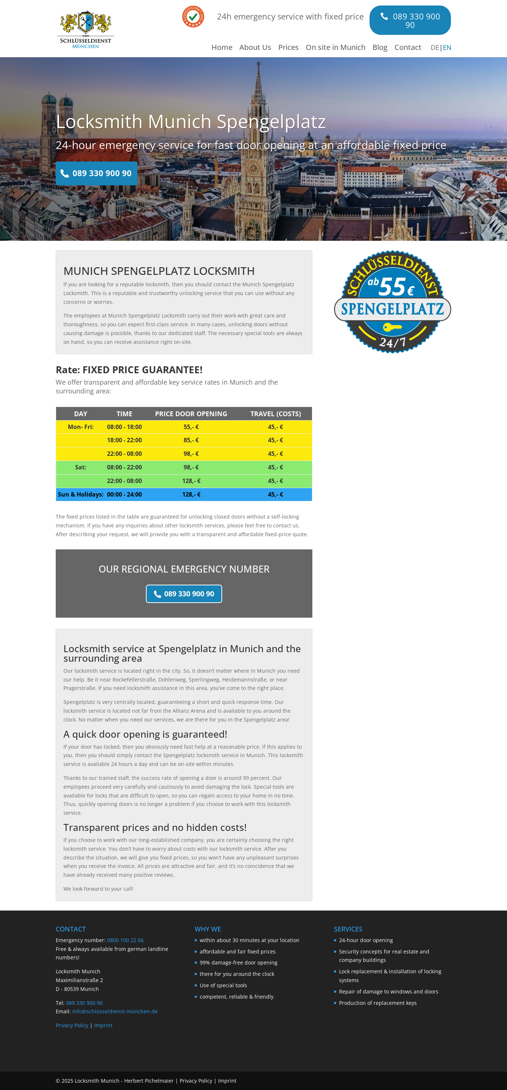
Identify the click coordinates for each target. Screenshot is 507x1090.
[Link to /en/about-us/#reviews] (193, 15)
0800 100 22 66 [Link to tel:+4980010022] (125, 940)
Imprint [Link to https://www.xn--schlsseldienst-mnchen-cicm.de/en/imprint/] (103, 1025)
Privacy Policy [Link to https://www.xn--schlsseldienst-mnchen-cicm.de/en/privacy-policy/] (72, 1025)
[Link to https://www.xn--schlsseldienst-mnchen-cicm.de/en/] (85, 28)
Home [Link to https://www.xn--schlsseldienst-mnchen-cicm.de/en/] (222, 48)
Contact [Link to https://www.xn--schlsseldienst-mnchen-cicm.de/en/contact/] (408, 48)
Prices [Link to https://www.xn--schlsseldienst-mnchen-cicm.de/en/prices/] (288, 48)
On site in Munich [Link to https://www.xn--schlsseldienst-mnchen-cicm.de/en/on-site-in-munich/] (335, 48)
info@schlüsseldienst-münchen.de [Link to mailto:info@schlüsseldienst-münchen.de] (115, 1011)
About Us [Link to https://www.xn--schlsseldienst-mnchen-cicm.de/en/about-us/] (255, 48)
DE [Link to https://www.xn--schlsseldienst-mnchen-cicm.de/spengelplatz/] (435, 47)
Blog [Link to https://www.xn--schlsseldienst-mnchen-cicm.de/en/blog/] (379, 48)
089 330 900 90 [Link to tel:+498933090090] (102, 172)
